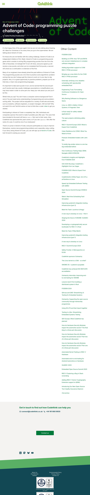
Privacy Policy (55, 474)
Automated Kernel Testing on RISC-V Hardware (74, 353)
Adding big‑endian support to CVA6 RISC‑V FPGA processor (73, 69)
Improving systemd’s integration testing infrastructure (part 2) (75, 204)
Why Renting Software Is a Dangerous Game (74, 100)
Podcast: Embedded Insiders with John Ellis (74, 139)
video (46, 106)
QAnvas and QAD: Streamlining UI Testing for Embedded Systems (73, 294)
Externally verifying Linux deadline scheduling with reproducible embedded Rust (73, 83)
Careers (34, 475)
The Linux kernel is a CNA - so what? (74, 260)
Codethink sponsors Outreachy (72, 256)
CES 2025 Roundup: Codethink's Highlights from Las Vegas (72, 165)
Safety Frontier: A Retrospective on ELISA (73, 251)
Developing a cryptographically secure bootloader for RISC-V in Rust (74, 225)
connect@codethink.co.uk (31, 411)
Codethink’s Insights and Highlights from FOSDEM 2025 (73, 158)
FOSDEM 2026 (67, 54)
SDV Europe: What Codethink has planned (73, 320)
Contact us (45, 433)
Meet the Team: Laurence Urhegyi (73, 209)
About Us (34, 472)
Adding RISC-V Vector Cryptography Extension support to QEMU (74, 381)
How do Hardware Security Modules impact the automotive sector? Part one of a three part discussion (75, 345)
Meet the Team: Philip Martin (71, 231)
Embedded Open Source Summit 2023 (74, 369)
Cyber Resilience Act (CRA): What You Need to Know (74, 132)
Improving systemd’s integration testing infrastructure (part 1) (75, 236)
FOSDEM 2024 (67, 288)
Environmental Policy (55, 472)
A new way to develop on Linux (72, 241)
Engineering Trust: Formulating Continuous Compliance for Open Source (73, 92)
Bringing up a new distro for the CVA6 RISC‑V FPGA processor (74, 75)
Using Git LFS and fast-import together (74, 308)
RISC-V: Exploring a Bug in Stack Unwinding (72, 375)
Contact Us (55, 475)
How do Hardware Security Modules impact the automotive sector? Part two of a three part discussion (75, 336)
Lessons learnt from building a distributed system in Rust (72, 283)
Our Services (34, 474)
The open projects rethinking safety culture (73, 119)
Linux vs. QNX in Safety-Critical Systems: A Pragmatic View (72, 106)
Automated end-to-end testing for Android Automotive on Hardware (73, 360)
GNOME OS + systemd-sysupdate (73, 265)
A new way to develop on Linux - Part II (74, 214)
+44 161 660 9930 (52, 411)
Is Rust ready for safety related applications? (72, 113)
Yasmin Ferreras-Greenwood (14, 36)
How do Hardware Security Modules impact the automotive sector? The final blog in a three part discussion (75, 327)
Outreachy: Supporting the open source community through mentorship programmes (75, 301)
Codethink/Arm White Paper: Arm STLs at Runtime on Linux (74, 178)
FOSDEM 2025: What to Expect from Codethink (74, 171)
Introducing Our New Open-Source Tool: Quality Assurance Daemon (73, 388)
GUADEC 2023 (67, 365)
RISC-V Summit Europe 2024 (71, 246)
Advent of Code (46, 130)
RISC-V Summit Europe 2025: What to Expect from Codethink (74, 126)
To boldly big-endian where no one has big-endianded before (74, 145)
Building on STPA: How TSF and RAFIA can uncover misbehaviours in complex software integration (74, 61)
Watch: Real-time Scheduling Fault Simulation (73, 198)
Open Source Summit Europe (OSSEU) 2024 (74, 191)
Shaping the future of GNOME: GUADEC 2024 (75, 219)
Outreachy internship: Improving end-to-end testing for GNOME (74, 277)
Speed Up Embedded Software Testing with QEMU (74, 185)
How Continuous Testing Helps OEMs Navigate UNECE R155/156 (74, 152)
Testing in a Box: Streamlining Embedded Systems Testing (71, 313)
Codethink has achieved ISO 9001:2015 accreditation (74, 270)
